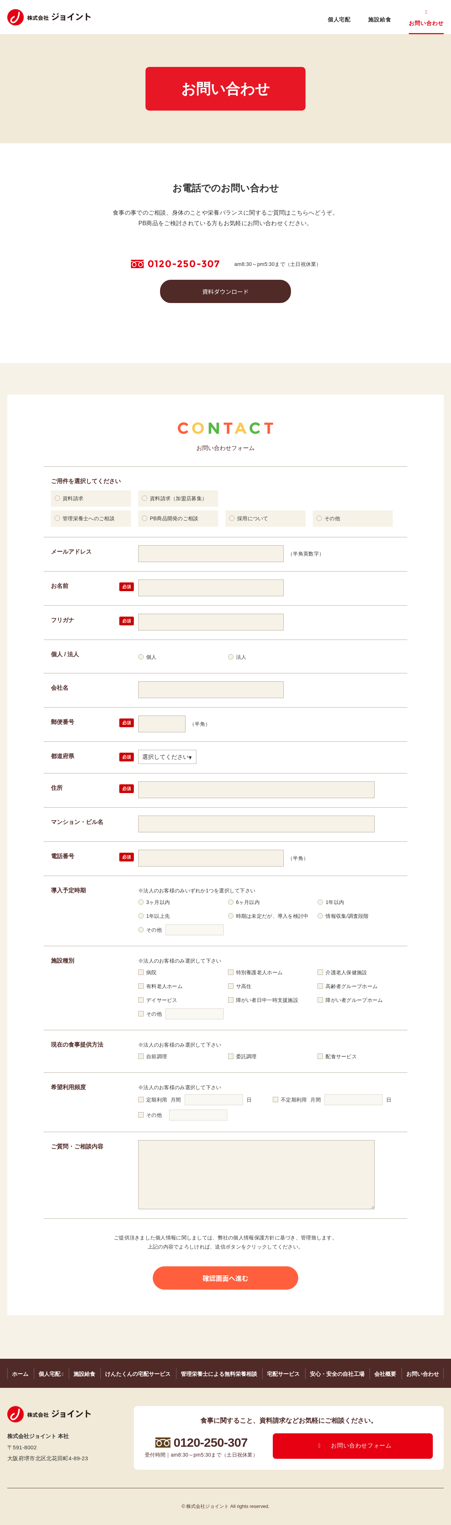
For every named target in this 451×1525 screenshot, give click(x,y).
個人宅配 (339, 19)
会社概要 (385, 1374)
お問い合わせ (426, 23)
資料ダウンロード (225, 291)
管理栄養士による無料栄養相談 (219, 1374)
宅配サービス (283, 1374)
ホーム (20, 1374)
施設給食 (379, 19)
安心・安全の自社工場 (337, 1374)
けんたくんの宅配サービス (138, 1374)
